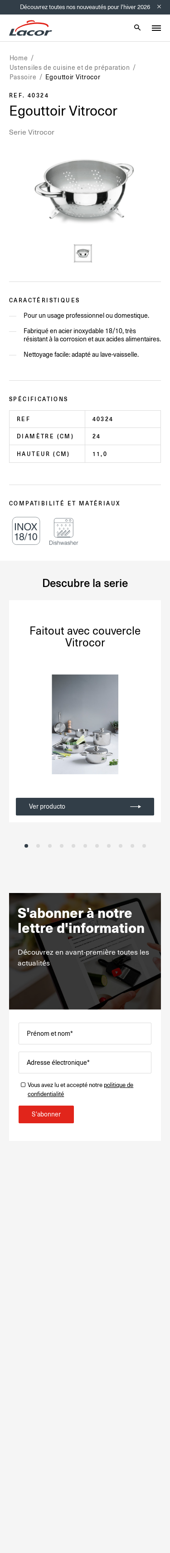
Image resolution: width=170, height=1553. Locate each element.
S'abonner (46, 1114)
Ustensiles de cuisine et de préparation (70, 67)
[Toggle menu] (156, 28)
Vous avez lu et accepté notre (80, 1089)
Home (19, 58)
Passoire (23, 77)
